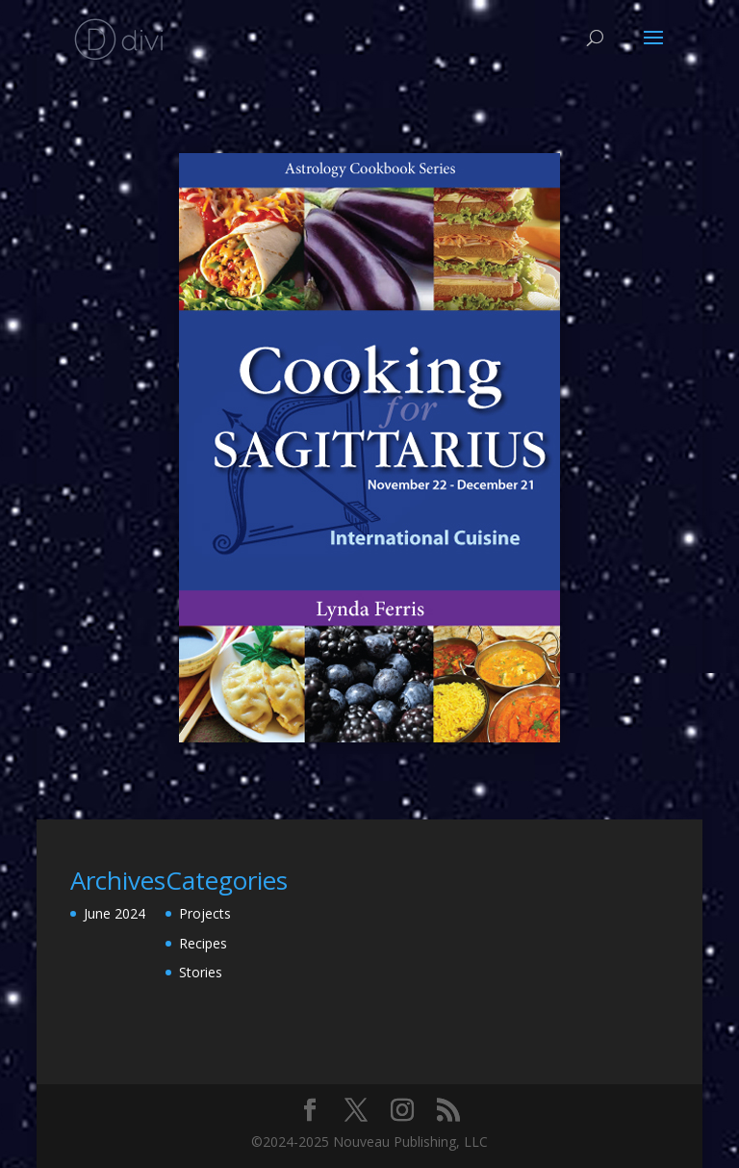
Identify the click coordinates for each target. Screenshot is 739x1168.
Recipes (203, 943)
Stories (200, 972)
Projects (205, 913)
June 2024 (114, 913)
